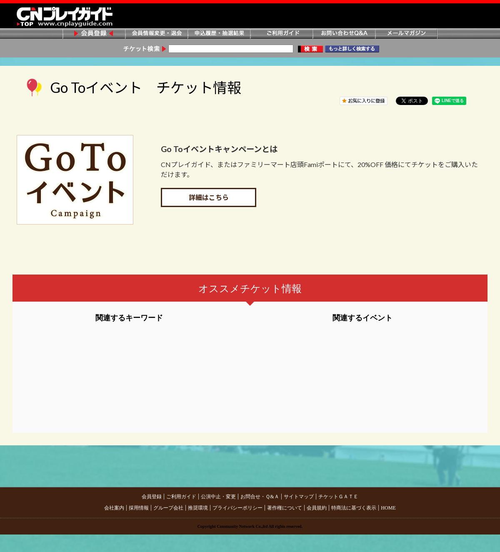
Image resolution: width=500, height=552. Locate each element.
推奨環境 (198, 508)
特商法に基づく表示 (353, 508)
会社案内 (114, 508)
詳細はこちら (209, 197)
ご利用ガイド (281, 34)
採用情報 (139, 508)
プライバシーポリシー (237, 508)
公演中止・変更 (218, 497)
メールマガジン (406, 34)
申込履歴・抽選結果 (219, 34)
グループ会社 (168, 508)
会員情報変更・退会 (156, 34)
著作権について (284, 508)
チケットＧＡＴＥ (338, 497)
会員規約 (317, 508)
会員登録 (93, 34)
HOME (388, 508)
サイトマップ (299, 497)
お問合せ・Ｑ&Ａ (259, 497)
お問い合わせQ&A (343, 34)
